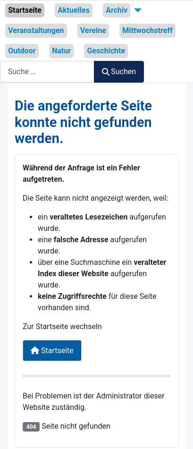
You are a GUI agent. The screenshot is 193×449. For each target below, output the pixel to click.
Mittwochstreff (147, 30)
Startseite (25, 10)
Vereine (93, 30)
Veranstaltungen (36, 30)
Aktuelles (74, 10)
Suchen (119, 71)
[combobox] (47, 71)
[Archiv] (136, 10)
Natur (61, 50)
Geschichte (106, 50)
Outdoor (21, 50)
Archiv (116, 10)
